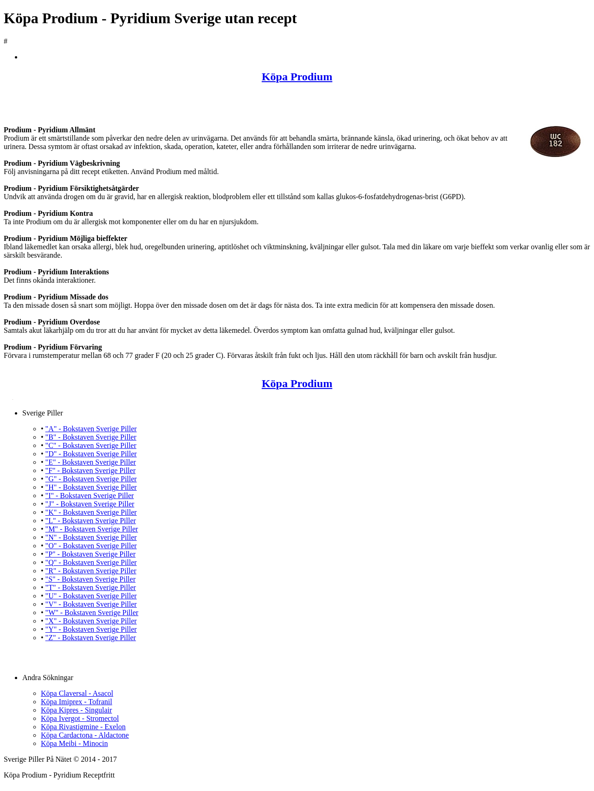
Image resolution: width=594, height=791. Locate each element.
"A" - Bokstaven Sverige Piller (91, 429)
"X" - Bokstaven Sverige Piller (91, 621)
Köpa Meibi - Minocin (74, 743)
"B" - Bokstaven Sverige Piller (90, 437)
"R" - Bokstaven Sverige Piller (90, 571)
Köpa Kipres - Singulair (76, 710)
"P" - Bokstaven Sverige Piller (90, 554)
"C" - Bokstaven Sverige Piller (90, 445)
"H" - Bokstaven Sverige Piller (91, 487)
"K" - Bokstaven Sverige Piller (91, 512)
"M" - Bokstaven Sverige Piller (91, 529)
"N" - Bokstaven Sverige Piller (91, 537)
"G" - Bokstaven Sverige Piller (91, 479)
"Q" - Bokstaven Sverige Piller (91, 562)
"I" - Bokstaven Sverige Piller (89, 495)
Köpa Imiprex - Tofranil (76, 702)
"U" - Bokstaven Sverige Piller (91, 596)
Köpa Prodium (297, 77)
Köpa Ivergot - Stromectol (80, 718)
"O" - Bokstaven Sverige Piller (91, 546)
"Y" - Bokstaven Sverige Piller (91, 629)
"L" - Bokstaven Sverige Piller (90, 521)
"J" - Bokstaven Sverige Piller (90, 504)
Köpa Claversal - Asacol (77, 693)
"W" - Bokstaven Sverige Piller (92, 612)
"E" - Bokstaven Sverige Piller (90, 462)
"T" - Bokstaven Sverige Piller (90, 587)
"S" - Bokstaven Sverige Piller (90, 579)
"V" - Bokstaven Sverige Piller (91, 604)
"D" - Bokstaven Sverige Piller (91, 454)
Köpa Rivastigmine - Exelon (83, 727)
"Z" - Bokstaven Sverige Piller (90, 638)
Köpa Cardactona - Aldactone (85, 735)
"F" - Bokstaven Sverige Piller (90, 470)
